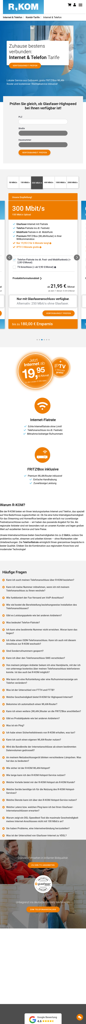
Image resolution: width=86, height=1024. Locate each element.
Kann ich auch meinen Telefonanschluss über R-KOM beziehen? (40, 580)
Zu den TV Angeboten (43, 865)
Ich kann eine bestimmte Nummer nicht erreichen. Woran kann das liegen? (42, 631)
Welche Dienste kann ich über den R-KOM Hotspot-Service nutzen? (42, 800)
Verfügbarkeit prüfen (34, 152)
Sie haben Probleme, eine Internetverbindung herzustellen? (38, 828)
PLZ (20, 117)
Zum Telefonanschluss (43, 909)
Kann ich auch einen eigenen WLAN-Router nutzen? (34, 739)
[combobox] (43, 121)
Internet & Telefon (12, 17)
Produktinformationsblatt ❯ (27, 278)
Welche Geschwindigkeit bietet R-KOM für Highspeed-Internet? (40, 697)
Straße (22, 128)
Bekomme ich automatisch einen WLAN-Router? (32, 704)
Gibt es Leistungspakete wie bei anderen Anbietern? (34, 615)
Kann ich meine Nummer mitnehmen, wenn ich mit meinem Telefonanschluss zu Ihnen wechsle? (38, 589)
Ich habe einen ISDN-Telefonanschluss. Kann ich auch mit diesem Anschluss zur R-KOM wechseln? (41, 642)
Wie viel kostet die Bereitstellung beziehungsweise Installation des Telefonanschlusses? (42, 606)
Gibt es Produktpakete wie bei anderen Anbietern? (33, 718)
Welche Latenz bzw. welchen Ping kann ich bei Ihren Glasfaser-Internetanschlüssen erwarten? (40, 809)
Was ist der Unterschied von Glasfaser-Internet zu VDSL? (37, 835)
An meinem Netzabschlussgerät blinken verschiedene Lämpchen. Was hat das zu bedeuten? (44, 759)
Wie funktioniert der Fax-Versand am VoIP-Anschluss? (35, 597)
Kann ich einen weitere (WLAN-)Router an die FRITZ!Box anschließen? (44, 711)
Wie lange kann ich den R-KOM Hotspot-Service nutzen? (36, 775)
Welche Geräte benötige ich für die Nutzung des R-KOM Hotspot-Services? (41, 791)
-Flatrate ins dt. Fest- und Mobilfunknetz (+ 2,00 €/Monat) (44, 261)
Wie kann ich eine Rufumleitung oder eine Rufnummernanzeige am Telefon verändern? (42, 681)
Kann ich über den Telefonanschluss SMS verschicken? (36, 658)
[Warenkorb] (70, 5)
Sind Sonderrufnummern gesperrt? (25, 651)
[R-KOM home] (23, 7)
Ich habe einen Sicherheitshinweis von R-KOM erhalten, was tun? (41, 732)
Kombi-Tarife (33, 17)
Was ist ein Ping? (15, 725)
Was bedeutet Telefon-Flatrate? (23, 622)
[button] (75, 4)
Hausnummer (25, 140)
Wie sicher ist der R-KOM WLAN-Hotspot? (28, 768)
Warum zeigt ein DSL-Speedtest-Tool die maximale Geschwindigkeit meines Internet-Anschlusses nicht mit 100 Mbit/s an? (42, 819)
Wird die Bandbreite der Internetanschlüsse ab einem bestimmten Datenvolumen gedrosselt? (41, 748)
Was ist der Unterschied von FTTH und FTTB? (30, 690)
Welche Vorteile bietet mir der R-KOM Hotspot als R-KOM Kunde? (41, 782)
